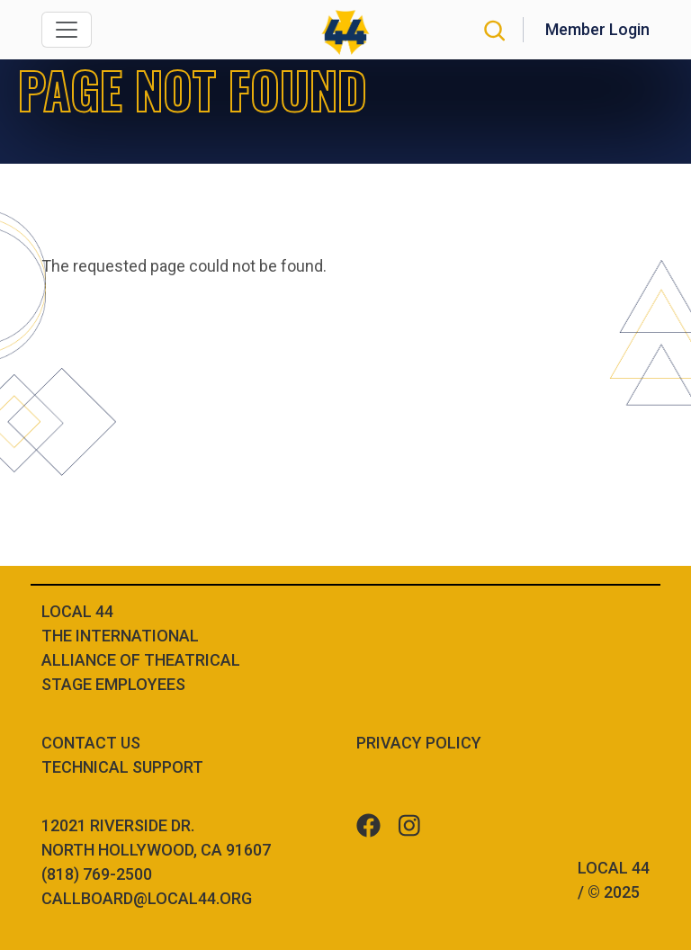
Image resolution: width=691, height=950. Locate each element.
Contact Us (90, 742)
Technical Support (122, 766)
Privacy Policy (418, 742)
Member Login (597, 29)
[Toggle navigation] (66, 30)
